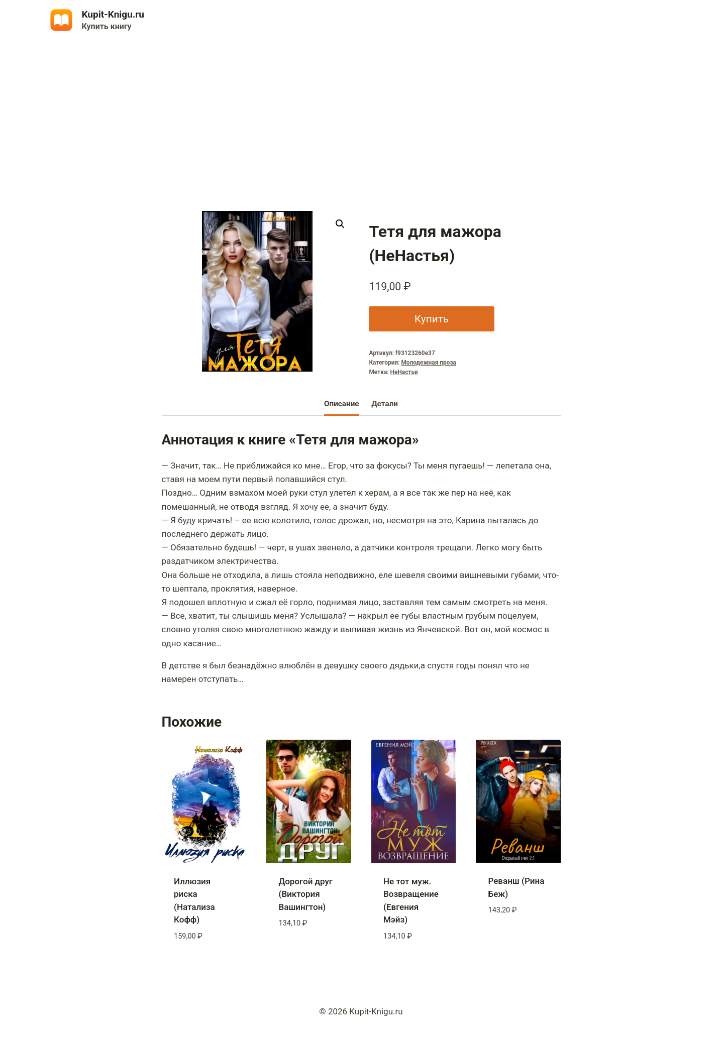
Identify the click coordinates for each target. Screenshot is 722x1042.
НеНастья (404, 372)
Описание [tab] (341, 403)
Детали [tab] (384, 403)
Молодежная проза (428, 362)
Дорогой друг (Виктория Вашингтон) (306, 894)
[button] (340, 224)
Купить (431, 318)
